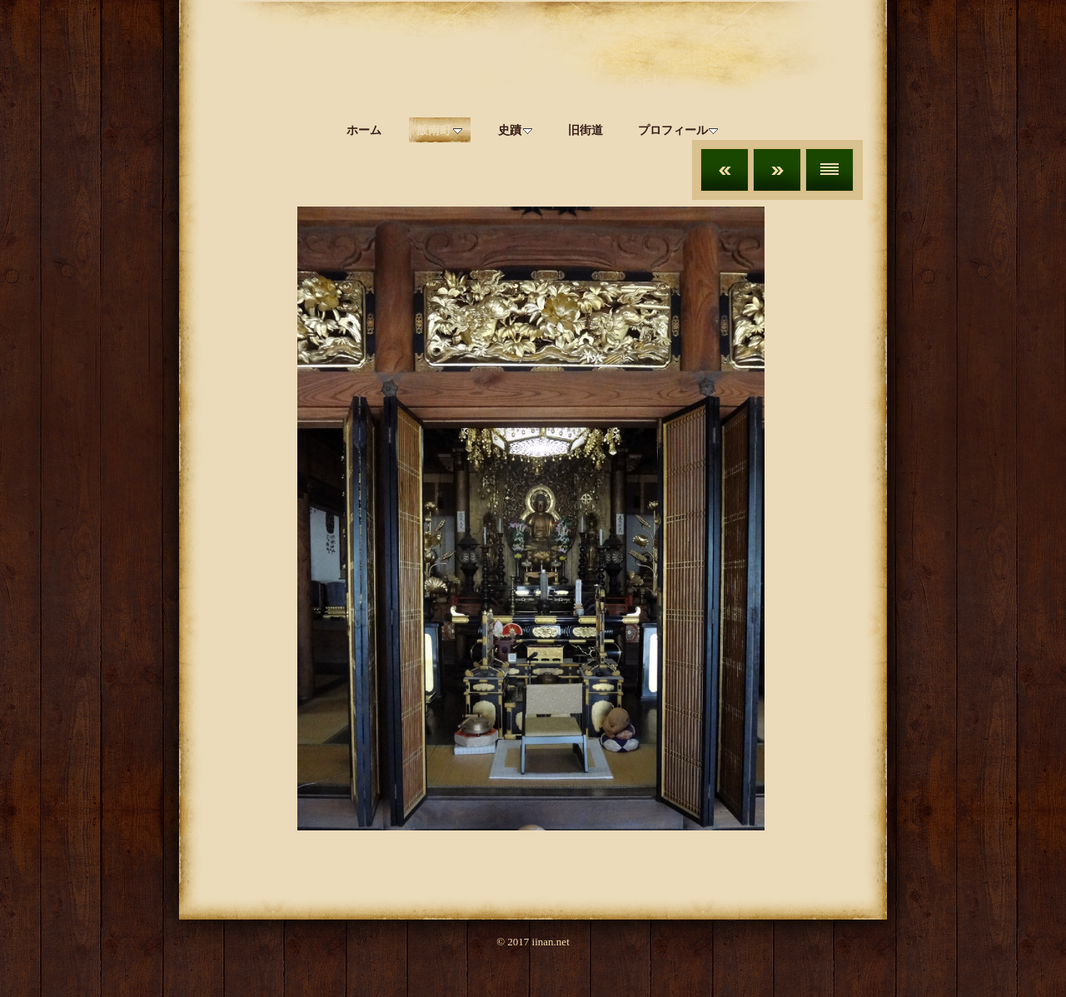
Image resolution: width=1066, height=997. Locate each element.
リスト (829, 170)
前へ (724, 170)
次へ (777, 170)
